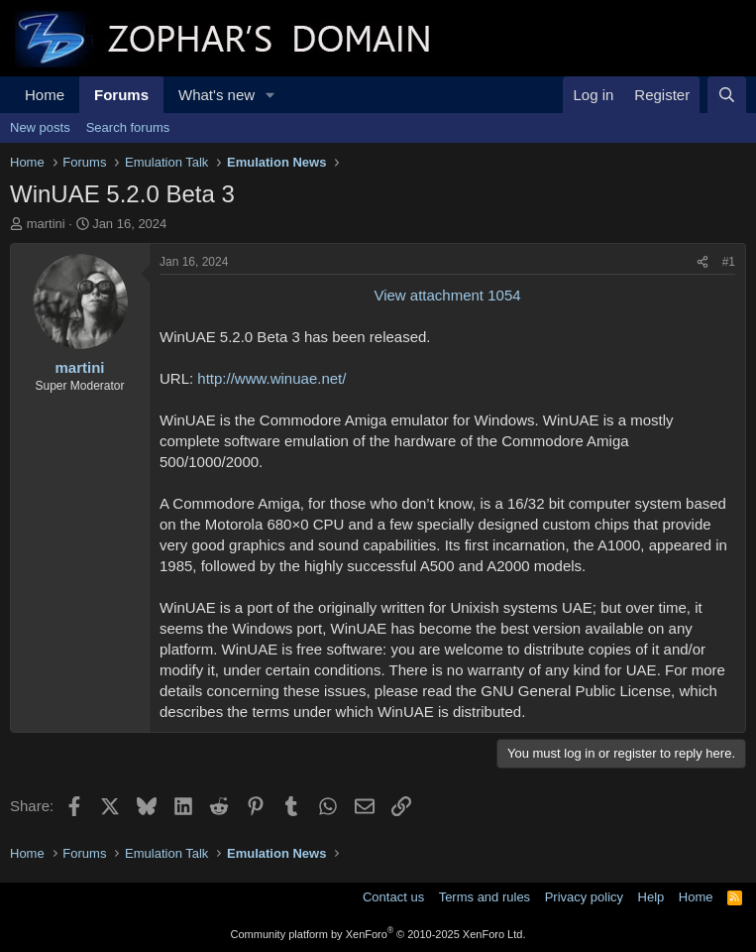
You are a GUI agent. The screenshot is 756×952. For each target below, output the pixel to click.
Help (651, 897)
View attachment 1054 (447, 295)
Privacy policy (584, 897)
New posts (40, 127)
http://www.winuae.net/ (271, 378)
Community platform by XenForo (378, 934)
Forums (121, 94)
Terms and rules (484, 897)
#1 (728, 262)
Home (44, 94)
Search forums (128, 127)
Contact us (393, 897)
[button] (270, 94)
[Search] (726, 94)
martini (46, 223)
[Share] (702, 262)
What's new (216, 94)
